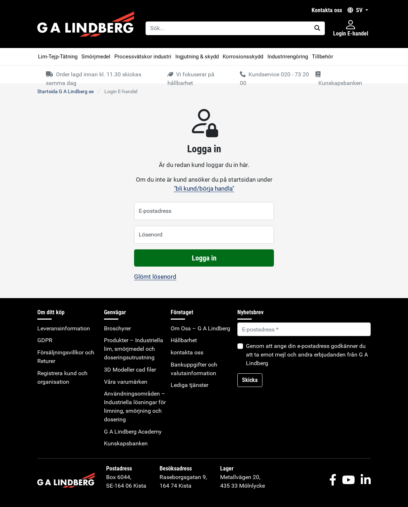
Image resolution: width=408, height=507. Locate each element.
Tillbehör (322, 56)
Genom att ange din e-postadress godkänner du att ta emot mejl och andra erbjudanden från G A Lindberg (307, 355)
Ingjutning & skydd (197, 56)
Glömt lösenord (155, 276)
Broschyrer (117, 328)
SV (355, 10)
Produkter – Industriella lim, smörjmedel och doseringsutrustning (133, 349)
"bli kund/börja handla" (204, 188)
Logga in (204, 258)
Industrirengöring (287, 56)
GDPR (44, 340)
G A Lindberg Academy (133, 431)
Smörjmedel (95, 56)
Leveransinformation (63, 328)
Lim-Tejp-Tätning (57, 56)
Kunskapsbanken (126, 443)
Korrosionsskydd (243, 56)
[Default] (304, 329)
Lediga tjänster (189, 385)
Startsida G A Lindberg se (65, 91)
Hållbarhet (184, 340)
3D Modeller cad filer (130, 369)
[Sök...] (228, 28)
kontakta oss (327, 10)
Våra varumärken (125, 381)
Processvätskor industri (142, 56)
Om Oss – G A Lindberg (200, 328)
